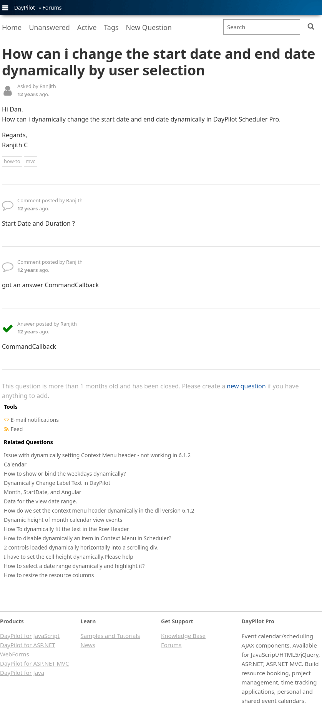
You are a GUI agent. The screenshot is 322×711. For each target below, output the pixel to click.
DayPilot (24, 7)
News (88, 645)
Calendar (15, 464)
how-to (12, 161)
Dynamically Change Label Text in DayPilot (57, 482)
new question (246, 386)
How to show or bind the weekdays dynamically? (65, 473)
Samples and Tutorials (110, 635)
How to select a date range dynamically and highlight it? (74, 565)
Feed (17, 429)
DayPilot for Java (22, 672)
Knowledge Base (183, 635)
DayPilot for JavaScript (30, 635)
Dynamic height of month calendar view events (63, 519)
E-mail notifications (35, 419)
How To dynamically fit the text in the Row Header (66, 529)
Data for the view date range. (40, 501)
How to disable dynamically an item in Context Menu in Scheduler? (87, 538)
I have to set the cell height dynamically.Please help (68, 556)
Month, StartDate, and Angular (42, 492)
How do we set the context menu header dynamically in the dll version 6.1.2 (99, 510)
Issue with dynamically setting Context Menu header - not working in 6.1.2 (97, 455)
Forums (51, 7)
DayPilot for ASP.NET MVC (34, 663)
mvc (30, 161)
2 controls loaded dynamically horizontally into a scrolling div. (81, 547)
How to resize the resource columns (49, 575)
